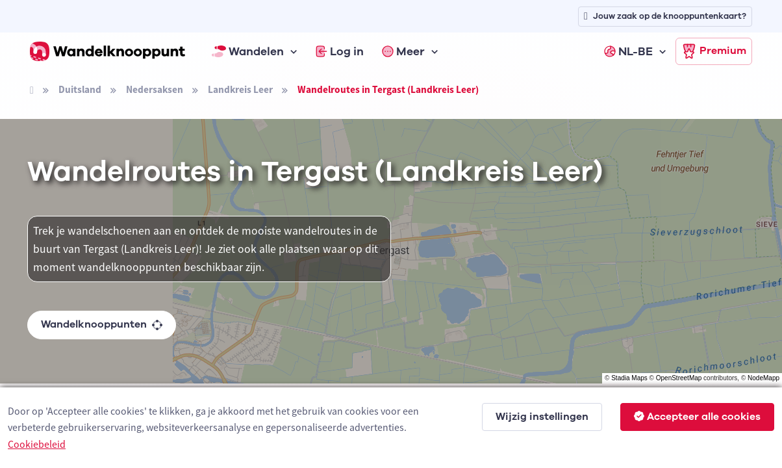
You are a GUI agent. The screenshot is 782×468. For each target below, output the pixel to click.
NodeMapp (763, 378)
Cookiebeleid (37, 443)
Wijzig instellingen (542, 417)
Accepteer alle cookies (697, 417)
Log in (340, 51)
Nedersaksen (154, 89)
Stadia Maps (629, 378)
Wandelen (248, 51)
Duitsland (79, 89)
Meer (403, 51)
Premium (713, 51)
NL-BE (628, 51)
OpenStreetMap (679, 378)
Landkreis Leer (240, 89)
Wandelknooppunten (101, 324)
